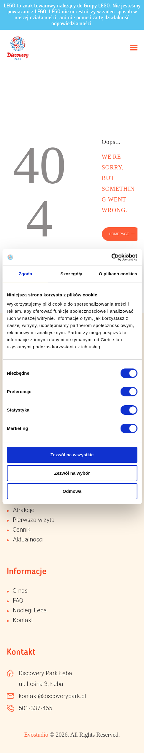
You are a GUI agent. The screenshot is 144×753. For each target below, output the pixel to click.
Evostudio (36, 734)
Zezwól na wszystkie (72, 454)
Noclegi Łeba (30, 610)
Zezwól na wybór (72, 473)
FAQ (18, 600)
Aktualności (28, 539)
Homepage (119, 234)
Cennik (21, 529)
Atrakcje (23, 510)
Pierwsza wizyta (34, 519)
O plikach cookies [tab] (118, 273)
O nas (20, 590)
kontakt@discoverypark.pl (52, 696)
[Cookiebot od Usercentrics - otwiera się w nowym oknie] (111, 257)
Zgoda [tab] (25, 273)
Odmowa (72, 491)
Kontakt (23, 620)
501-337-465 (35, 708)
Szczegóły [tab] (71, 273)
